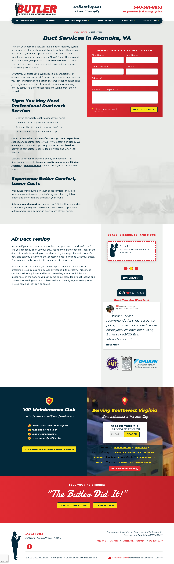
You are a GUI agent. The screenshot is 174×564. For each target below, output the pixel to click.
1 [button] (125, 268)
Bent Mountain (122, 448)
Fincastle (133, 453)
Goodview (148, 453)
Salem (99, 464)
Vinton (123, 464)
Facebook (29, 548)
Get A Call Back (144, 109)
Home (75, 32)
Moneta (98, 458)
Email (130, 66)
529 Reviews (137, 293)
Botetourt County (141, 464)
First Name (98, 55)
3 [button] (136, 268)
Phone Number (101, 66)
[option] (132, 251)
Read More (112, 344)
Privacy (2, 561)
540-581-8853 (147, 7)
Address (97, 78)
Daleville (118, 453)
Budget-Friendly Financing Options (143, 11)
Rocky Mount (145, 458)
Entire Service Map (123, 471)
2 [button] (131, 268)
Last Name (132, 55)
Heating (83, 32)
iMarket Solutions (120, 560)
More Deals (130, 278)
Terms (6, 561)
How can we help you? (105, 89)
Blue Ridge (141, 448)
